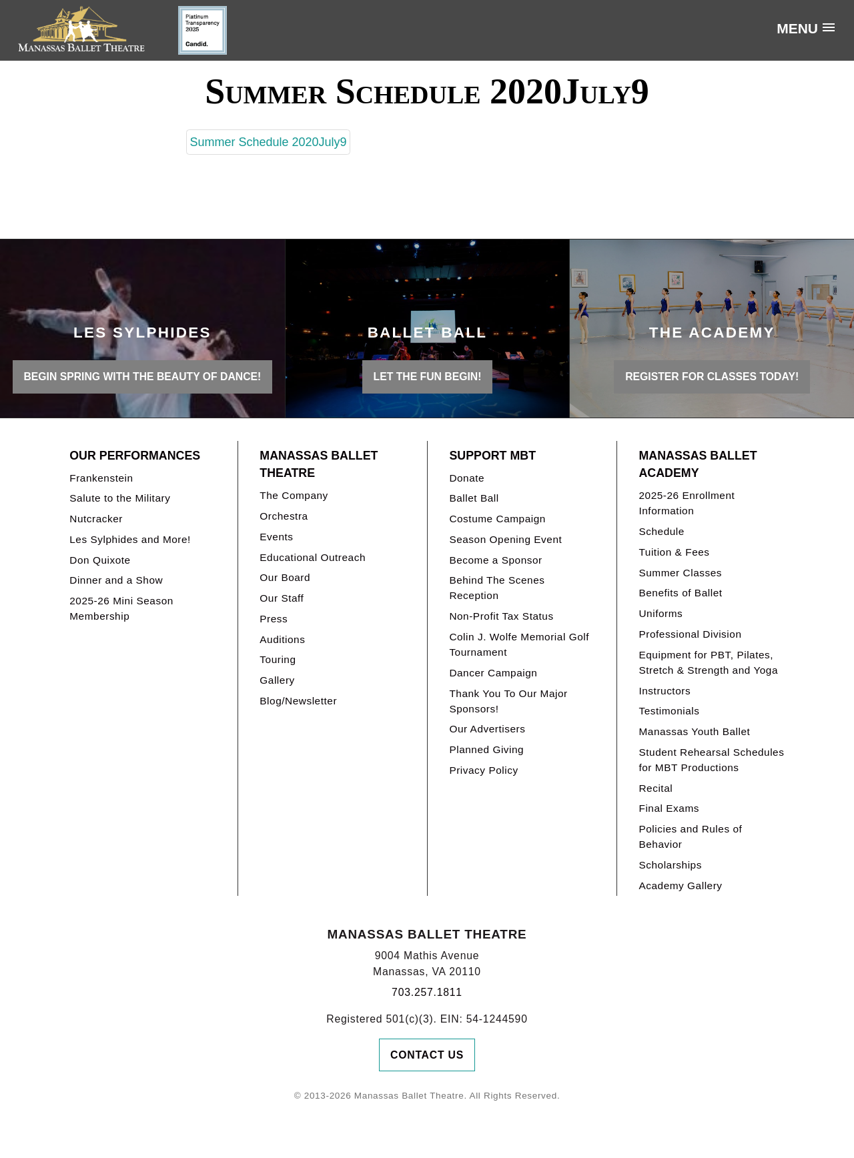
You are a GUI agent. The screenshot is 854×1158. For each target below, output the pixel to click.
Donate (466, 478)
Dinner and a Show (116, 580)
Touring (278, 659)
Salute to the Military (119, 498)
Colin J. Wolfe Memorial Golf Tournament (519, 644)
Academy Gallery (680, 885)
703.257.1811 (427, 992)
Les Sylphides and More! (130, 539)
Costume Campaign (497, 518)
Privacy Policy (483, 770)
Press (274, 618)
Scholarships (670, 865)
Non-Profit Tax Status (501, 616)
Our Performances (134, 455)
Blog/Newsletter (298, 700)
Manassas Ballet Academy (697, 464)
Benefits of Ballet (680, 592)
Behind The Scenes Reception (496, 587)
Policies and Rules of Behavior (690, 836)
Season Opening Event (505, 539)
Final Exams (668, 808)
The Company (294, 495)
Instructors (664, 690)
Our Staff (282, 598)
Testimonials (668, 710)
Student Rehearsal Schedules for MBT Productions (711, 759)
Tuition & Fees (673, 552)
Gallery (277, 680)
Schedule (661, 531)
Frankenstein (101, 478)
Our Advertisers (487, 728)
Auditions (282, 639)
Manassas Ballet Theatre (319, 464)
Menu (797, 28)
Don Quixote (99, 560)
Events (276, 536)
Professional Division (689, 634)
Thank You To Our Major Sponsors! (508, 701)
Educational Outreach (313, 557)
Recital (655, 788)
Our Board (285, 577)
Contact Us (427, 1055)
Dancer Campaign (493, 672)
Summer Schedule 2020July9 (267, 142)
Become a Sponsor (495, 560)
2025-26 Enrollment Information (686, 503)
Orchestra (284, 516)
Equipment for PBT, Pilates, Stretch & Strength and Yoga (708, 662)
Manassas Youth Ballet (694, 731)
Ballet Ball (473, 498)
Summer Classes (680, 572)
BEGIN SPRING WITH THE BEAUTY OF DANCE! (142, 376)
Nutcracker (96, 518)
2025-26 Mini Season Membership (121, 608)
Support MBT (492, 455)
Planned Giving (486, 749)
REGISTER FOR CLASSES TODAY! (712, 376)
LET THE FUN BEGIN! (428, 376)
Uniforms (660, 613)
